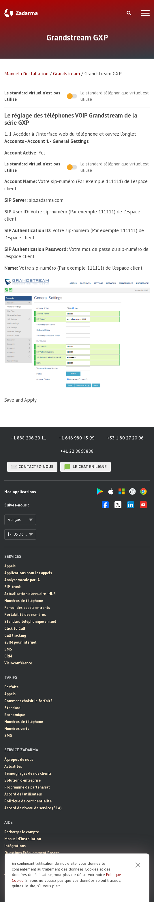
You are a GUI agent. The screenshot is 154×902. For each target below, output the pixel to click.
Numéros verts (16, 728)
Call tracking (15, 635)
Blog (8, 880)
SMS (8, 649)
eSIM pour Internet (20, 642)
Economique (14, 714)
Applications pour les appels (28, 573)
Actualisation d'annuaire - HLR (30, 593)
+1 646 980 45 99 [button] (77, 438)
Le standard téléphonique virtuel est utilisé (114, 96)
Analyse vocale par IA (22, 579)
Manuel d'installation (26, 73)
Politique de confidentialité (28, 801)
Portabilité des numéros (25, 614)
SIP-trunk (12, 586)
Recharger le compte (21, 832)
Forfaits (11, 687)
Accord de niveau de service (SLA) (33, 808)
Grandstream (66, 73)
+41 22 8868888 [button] (77, 451)
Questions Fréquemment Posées (31, 852)
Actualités (13, 766)
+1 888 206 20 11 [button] (28, 438)
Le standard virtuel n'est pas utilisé (32, 96)
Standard (12, 707)
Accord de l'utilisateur (23, 794)
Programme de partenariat (27, 787)
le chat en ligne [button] (85, 467)
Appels (10, 566)
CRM (8, 656)
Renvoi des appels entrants (27, 607)
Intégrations (15, 845)
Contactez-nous (32, 467)
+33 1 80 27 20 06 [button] (125, 438)
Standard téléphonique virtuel (30, 621)
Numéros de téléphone (23, 600)
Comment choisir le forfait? (28, 700)
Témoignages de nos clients (28, 773)
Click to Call (14, 628)
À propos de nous (18, 759)
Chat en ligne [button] (15, 859)
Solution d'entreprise (22, 780)
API (7, 873)
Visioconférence (18, 663)
